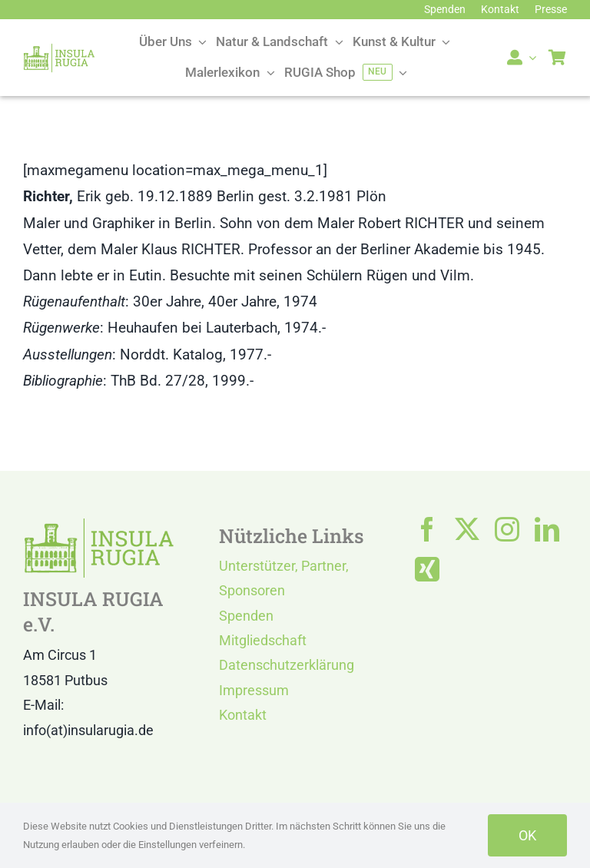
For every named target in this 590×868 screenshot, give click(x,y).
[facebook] (427, 529)
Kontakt (243, 715)
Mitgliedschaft (263, 640)
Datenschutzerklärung (286, 665)
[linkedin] (547, 529)
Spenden (246, 616)
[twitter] (467, 529)
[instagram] (507, 529)
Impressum (254, 690)
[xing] (427, 569)
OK (527, 835)
